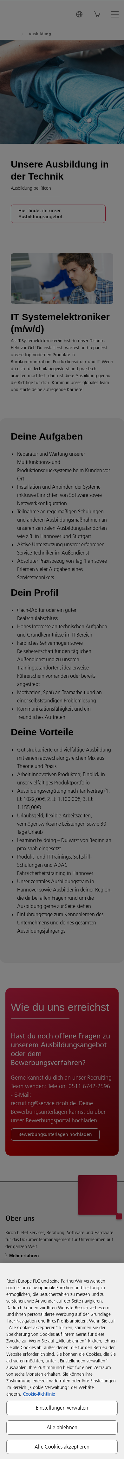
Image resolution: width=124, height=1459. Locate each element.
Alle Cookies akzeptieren (62, 1446)
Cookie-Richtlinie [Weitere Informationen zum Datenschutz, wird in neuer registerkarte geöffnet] (39, 1394)
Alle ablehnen (62, 1427)
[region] (62, 1361)
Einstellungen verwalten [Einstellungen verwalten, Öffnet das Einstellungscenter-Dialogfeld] (62, 1408)
